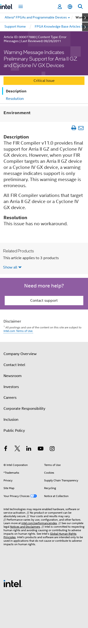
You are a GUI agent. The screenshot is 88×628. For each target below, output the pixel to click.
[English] (69, 6)
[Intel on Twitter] (17, 449)
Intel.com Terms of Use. (18, 331)
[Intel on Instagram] (52, 449)
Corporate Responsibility (24, 408)
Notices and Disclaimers (25, 526)
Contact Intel (14, 365)
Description (16, 91)
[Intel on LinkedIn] (29, 449)
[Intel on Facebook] (6, 449)
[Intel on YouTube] (41, 449)
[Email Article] (80, 127)
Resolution (15, 98)
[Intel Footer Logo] (13, 583)
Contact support (44, 300)
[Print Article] (73, 127)
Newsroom (13, 376)
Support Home (15, 26)
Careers (10, 397)
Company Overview (20, 354)
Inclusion (11, 419)
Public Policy (14, 430)
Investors (11, 387)
